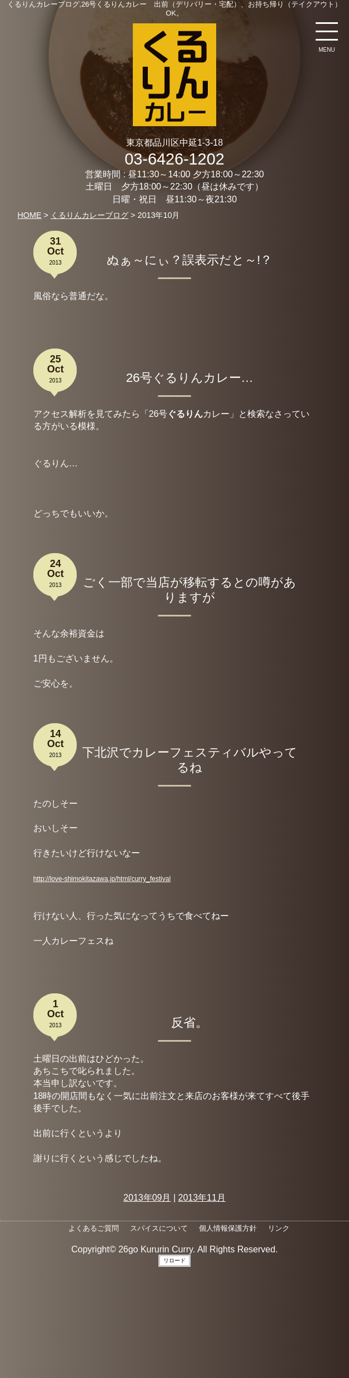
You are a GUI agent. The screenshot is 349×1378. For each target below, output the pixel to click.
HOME (29, 215)
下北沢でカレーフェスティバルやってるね (189, 759)
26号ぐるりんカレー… (189, 378)
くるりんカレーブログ (89, 215)
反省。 (189, 1022)
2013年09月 (147, 1197)
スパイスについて (159, 1228)
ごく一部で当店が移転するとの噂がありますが (189, 589)
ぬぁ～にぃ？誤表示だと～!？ (189, 260)
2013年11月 (202, 1197)
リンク (279, 1228)
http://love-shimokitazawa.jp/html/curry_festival (102, 879)
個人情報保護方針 (228, 1228)
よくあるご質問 (93, 1228)
